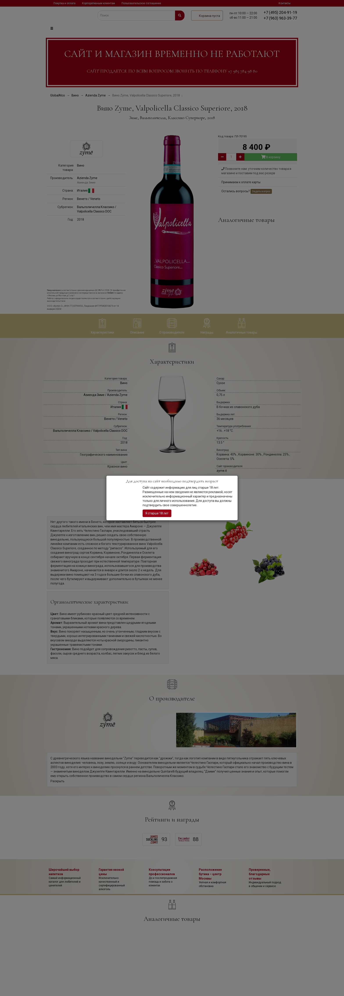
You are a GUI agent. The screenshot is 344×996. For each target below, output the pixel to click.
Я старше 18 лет (156, 513)
